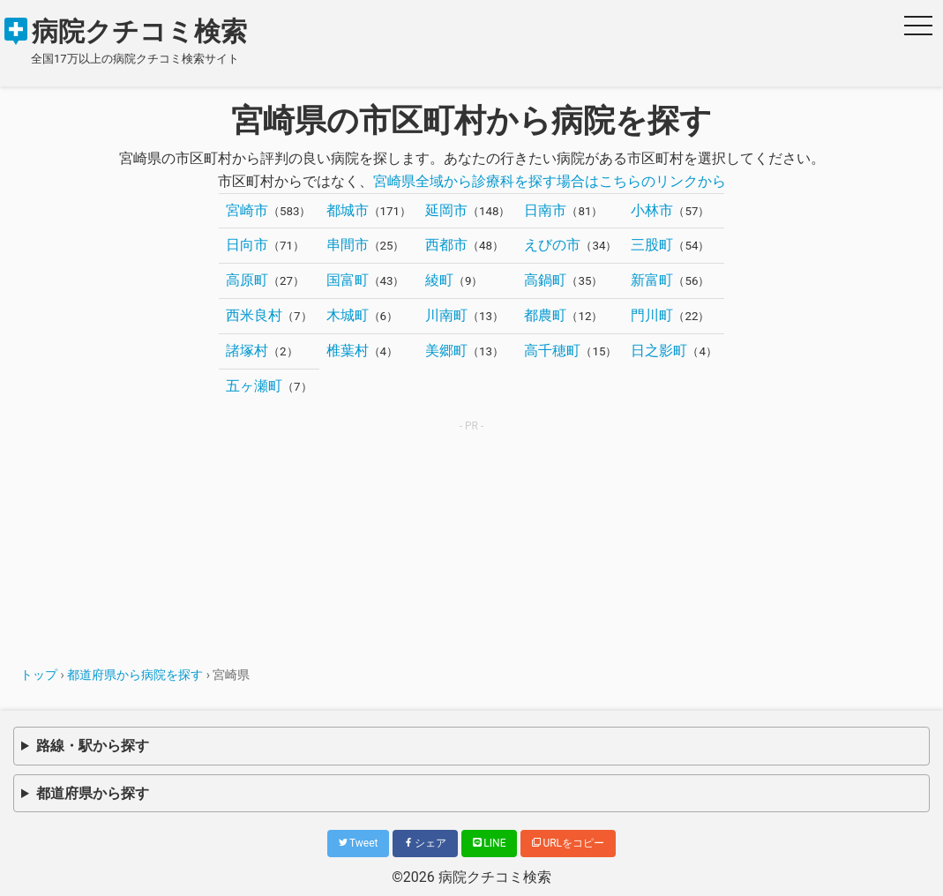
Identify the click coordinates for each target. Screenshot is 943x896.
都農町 (545, 315)
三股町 (652, 244)
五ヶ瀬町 (254, 385)
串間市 (347, 244)
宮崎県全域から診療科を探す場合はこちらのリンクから (549, 181)
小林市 (652, 210)
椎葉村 (347, 350)
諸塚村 (247, 350)
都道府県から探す (92, 793)
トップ (38, 675)
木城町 (347, 315)
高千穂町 (552, 350)
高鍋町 (545, 280)
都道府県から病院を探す (135, 675)
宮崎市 (247, 210)
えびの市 (552, 244)
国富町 (347, 280)
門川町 (652, 315)
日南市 (545, 210)
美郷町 (446, 350)
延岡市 (446, 210)
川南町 (446, 315)
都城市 (347, 210)
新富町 (652, 280)
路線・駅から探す (92, 745)
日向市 (247, 244)
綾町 (439, 280)
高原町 (247, 280)
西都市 (446, 244)
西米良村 (254, 315)
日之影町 (659, 350)
